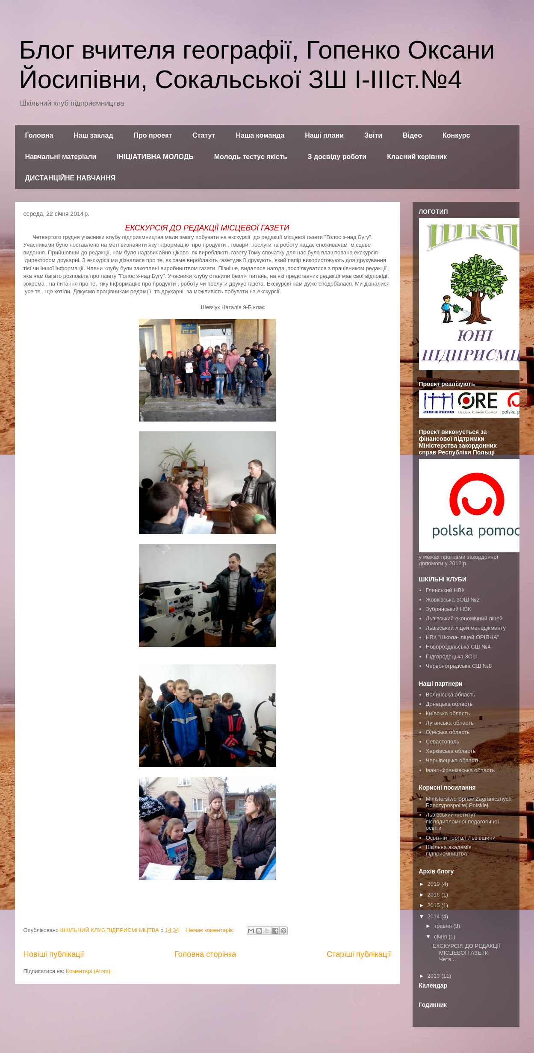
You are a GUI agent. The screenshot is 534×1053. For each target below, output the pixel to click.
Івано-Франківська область (460, 770)
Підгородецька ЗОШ (452, 656)
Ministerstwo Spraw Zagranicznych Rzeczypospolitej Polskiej (469, 802)
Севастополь (443, 741)
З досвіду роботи (337, 156)
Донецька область (449, 704)
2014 (435, 916)
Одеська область (448, 732)
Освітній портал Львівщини (461, 838)
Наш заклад (93, 135)
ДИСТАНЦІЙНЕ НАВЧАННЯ (70, 178)
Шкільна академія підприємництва (449, 850)
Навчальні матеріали (61, 156)
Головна (39, 135)
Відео (412, 135)
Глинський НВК (445, 590)
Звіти (373, 135)
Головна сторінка (205, 954)
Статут (203, 135)
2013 (435, 976)
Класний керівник (417, 156)
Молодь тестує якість (250, 156)
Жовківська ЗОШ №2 (453, 599)
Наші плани (324, 135)
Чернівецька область (453, 760)
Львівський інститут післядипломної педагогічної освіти (462, 821)
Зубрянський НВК (448, 609)
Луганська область (450, 723)
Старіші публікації (359, 954)
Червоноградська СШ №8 (459, 666)
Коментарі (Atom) (88, 971)
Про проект (153, 135)
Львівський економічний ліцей (464, 618)
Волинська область (450, 694)
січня (441, 936)
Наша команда (260, 135)
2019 (435, 884)
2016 (435, 894)
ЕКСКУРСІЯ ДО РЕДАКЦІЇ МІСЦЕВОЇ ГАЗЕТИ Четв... (466, 952)
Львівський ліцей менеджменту (466, 628)
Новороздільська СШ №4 (458, 646)
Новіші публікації (54, 954)
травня (443, 926)
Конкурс (456, 135)
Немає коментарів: (211, 930)
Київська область (448, 713)
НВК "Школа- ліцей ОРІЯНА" (462, 637)
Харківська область (451, 751)
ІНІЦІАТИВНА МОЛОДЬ (155, 156)
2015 (435, 905)
